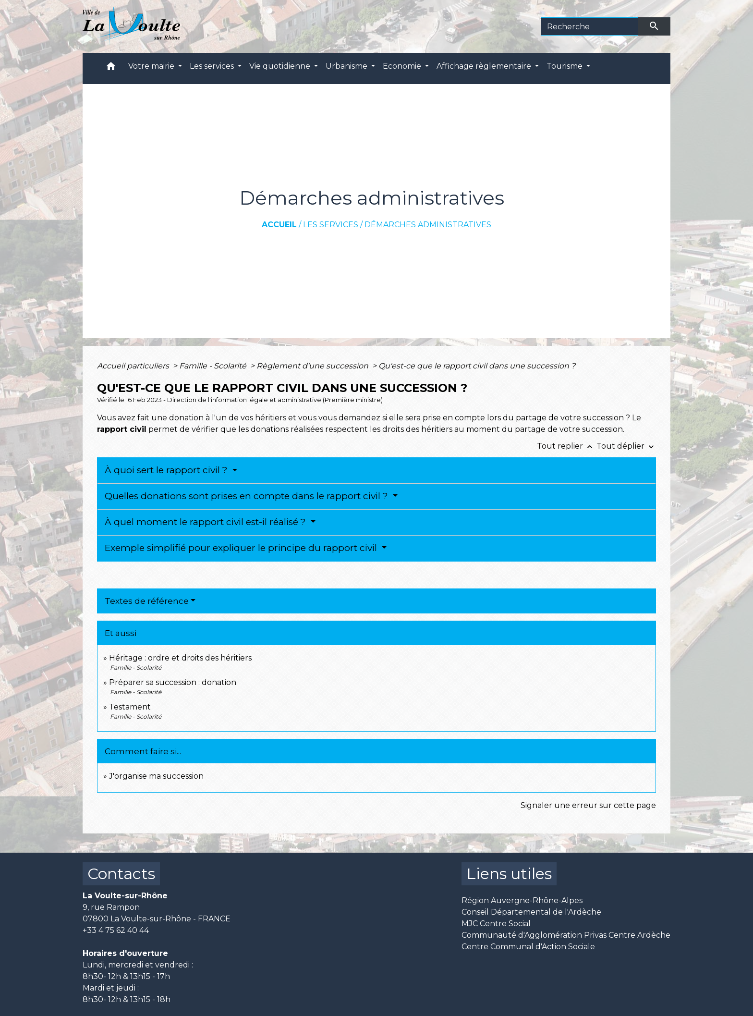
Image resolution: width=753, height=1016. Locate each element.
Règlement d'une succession (313, 365)
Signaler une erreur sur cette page (588, 805)
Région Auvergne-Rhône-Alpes (522, 900)
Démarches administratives (427, 224)
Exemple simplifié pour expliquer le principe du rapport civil (242, 547)
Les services (330, 224)
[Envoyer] (654, 26)
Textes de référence (147, 601)
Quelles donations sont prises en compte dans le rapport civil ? (247, 496)
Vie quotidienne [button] (280, 66)
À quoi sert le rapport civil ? (167, 470)
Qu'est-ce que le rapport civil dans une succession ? (476, 365)
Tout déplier (626, 446)
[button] (110, 68)
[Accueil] (131, 26)
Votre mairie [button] (152, 66)
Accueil (279, 224)
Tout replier (566, 446)
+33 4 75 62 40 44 (116, 930)
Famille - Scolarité (213, 365)
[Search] (589, 26)
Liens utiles (509, 873)
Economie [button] (403, 66)
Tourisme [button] (565, 66)
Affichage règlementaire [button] (485, 66)
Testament (130, 706)
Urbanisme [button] (347, 66)
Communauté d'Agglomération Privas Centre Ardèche (566, 935)
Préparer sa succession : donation (172, 682)
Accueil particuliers (134, 365)
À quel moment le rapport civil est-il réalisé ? (206, 521)
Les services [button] (213, 66)
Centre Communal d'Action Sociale (528, 946)
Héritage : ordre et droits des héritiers (180, 657)
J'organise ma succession (156, 776)
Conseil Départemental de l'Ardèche (531, 912)
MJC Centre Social (496, 923)
